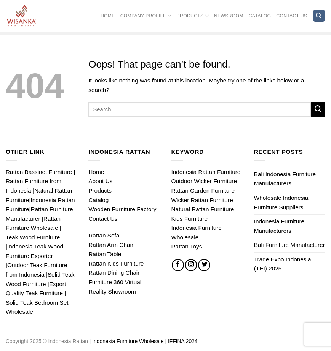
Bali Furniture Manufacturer (289, 245)
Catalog (260, 16)
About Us (100, 181)
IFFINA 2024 (183, 341)
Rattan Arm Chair (110, 245)
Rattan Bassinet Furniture (39, 172)
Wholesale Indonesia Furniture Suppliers (281, 202)
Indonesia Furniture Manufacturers (279, 226)
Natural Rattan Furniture (202, 209)
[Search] (319, 16)
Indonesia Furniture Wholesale (128, 341)
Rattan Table (104, 254)
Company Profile (145, 15)
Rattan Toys (186, 246)
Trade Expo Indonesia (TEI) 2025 (282, 264)
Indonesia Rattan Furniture (206, 172)
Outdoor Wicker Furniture (204, 181)
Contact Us (291, 16)
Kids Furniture (189, 218)
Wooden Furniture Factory (122, 209)
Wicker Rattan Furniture (202, 200)
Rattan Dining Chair (113, 272)
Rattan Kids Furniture (116, 263)
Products (193, 15)
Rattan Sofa (103, 235)
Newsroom (228, 16)
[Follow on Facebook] (178, 265)
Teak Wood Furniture (33, 237)
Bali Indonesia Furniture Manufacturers (285, 179)
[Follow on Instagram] (191, 265)
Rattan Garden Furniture (203, 190)
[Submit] (318, 109)
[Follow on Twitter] (204, 265)
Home (108, 16)
